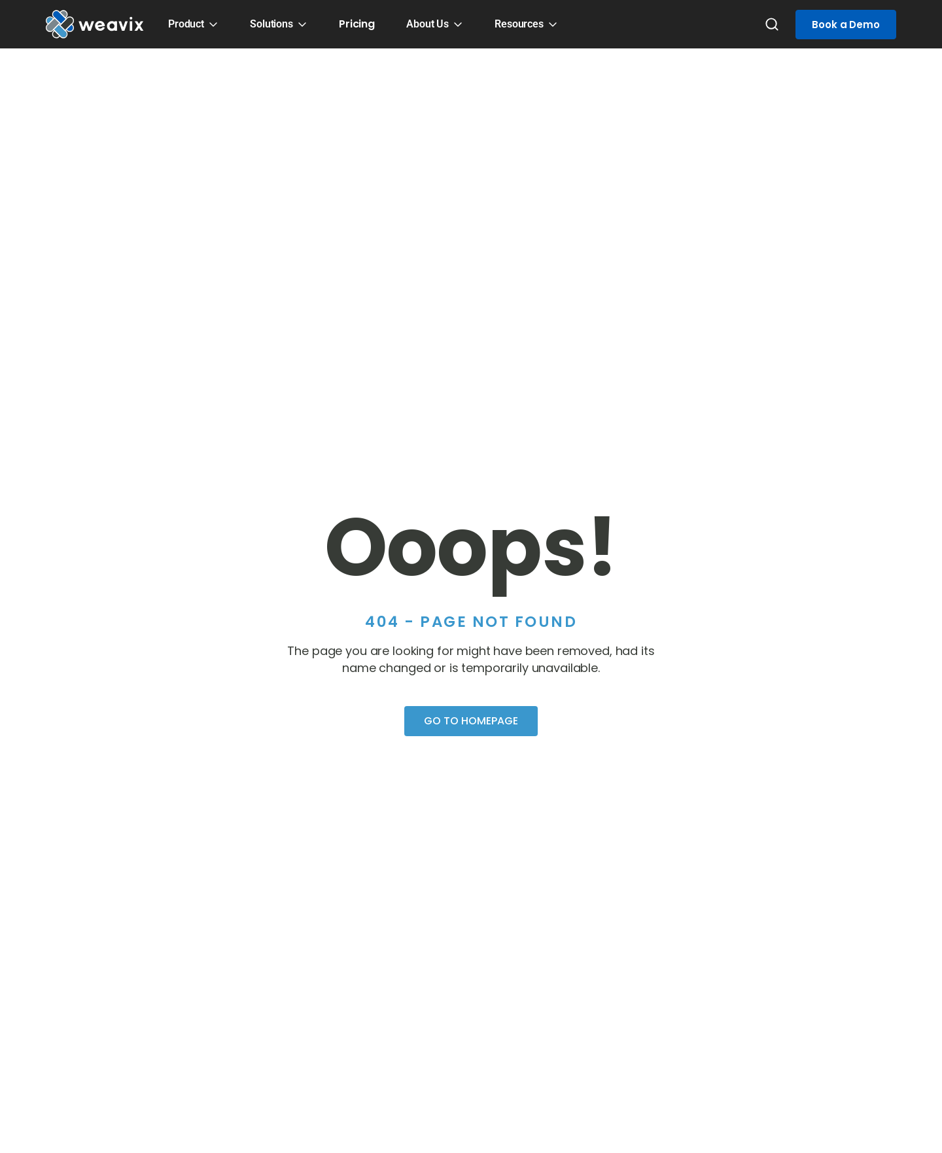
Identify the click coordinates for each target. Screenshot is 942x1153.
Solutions (271, 24)
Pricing (357, 23)
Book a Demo (846, 24)
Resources (519, 24)
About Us (427, 24)
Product (186, 24)
